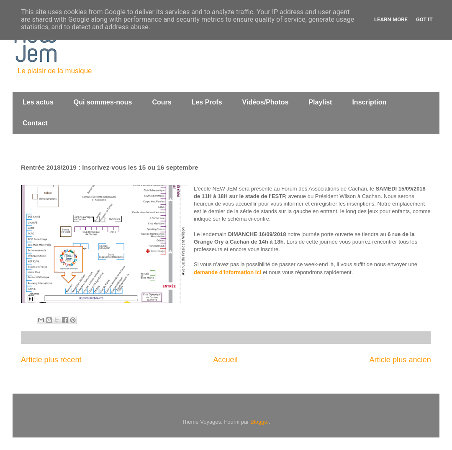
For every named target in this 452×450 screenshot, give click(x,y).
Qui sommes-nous (103, 102)
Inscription (369, 102)
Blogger (259, 422)
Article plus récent (51, 360)
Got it (424, 19)
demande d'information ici (227, 272)
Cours (161, 102)
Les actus (38, 102)
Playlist (320, 102)
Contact (35, 123)
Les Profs (207, 102)
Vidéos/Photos (265, 102)
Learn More (391, 19)
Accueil (225, 360)
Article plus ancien (400, 360)
